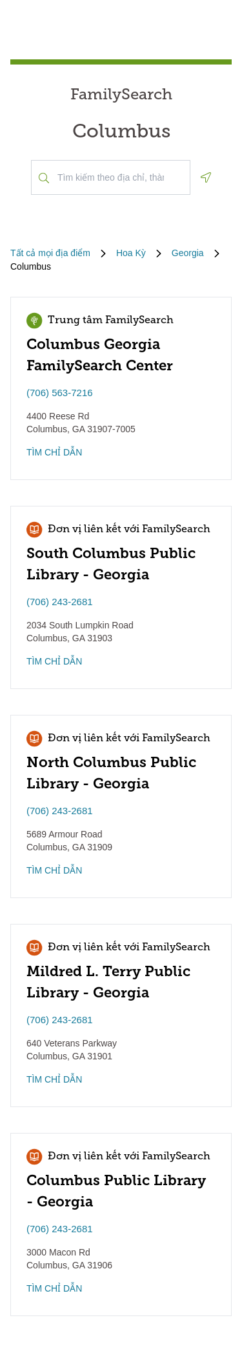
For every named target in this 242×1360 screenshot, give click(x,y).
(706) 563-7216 (59, 392)
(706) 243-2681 (59, 601)
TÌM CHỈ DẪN (54, 452)
